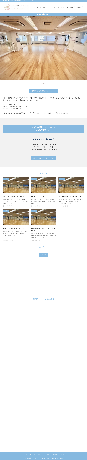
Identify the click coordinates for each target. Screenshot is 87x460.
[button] (43, 83)
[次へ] (47, 246)
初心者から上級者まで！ (43, 14)
